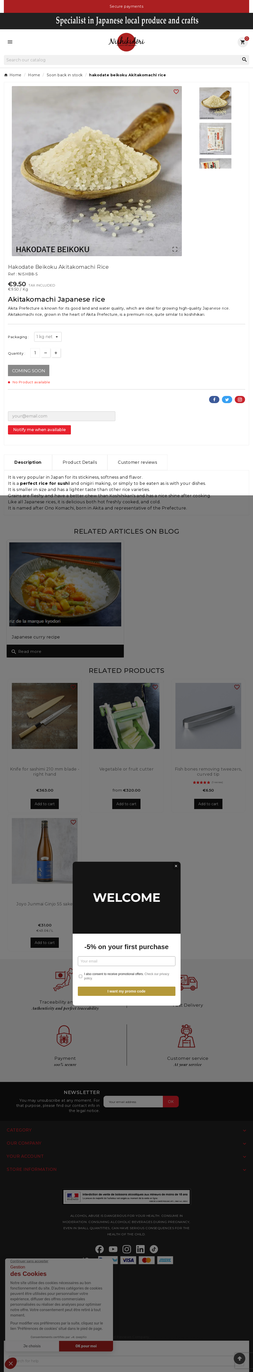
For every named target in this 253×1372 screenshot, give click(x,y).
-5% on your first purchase (127, 699)
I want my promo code (127, 743)
